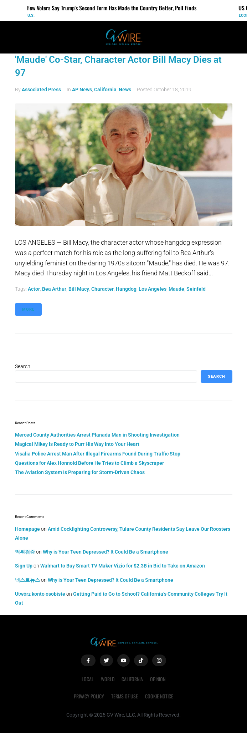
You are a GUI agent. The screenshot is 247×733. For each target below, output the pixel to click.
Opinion (157, 679)
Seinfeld (196, 289)
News (125, 89)
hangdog (126, 289)
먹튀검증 (25, 552)
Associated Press (41, 89)
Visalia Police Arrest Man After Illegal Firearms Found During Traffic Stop (97, 454)
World (107, 679)
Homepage (27, 529)
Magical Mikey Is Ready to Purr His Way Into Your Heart (77, 444)
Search (22, 366)
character (102, 289)
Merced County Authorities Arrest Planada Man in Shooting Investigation (97, 435)
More (28, 309)
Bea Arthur (54, 289)
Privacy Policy (89, 696)
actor (34, 289)
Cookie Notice (159, 696)
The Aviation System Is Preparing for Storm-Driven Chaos (80, 472)
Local (88, 679)
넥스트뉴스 (27, 580)
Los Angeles (152, 289)
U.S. (31, 15)
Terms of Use (124, 696)
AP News (82, 89)
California (105, 89)
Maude (176, 289)
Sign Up (23, 566)
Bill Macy (78, 289)
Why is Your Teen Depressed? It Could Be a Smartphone (105, 552)
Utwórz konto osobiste (40, 594)
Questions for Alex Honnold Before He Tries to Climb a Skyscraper (89, 463)
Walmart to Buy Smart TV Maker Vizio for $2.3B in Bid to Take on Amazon (122, 566)
